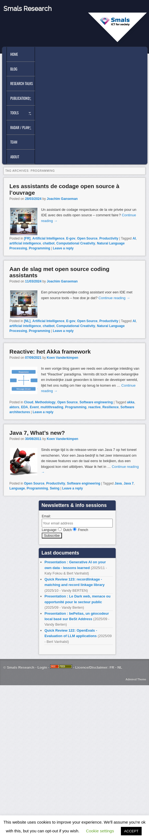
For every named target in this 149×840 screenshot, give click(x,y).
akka (131, 402)
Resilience (110, 407)
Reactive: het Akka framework (50, 351)
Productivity (108, 238)
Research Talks (21, 83)
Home (14, 54)
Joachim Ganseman (62, 199)
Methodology (45, 402)
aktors (14, 407)
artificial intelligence (25, 243)
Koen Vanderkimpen (62, 358)
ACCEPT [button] (131, 831)
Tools (14, 112)
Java (118, 483)
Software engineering (96, 402)
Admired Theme (136, 679)
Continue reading (114, 298)
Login (42, 667)
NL (119, 667)
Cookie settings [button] (100, 831)
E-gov (70, 238)
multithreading (52, 407)
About (14, 156)
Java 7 (129, 483)
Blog (13, 69)
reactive (94, 407)
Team (13, 142)
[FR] (27, 238)
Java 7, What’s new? (37, 433)
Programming (39, 248)
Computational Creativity (75, 243)
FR (111, 667)
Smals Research (28, 9)
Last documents (60, 553)
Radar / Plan (19, 127)
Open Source (87, 238)
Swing (54, 488)
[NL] (27, 321)
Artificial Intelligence (48, 238)
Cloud (28, 402)
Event (34, 407)
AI (134, 238)
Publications (19, 98)
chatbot (49, 243)
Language (17, 488)
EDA (24, 407)
